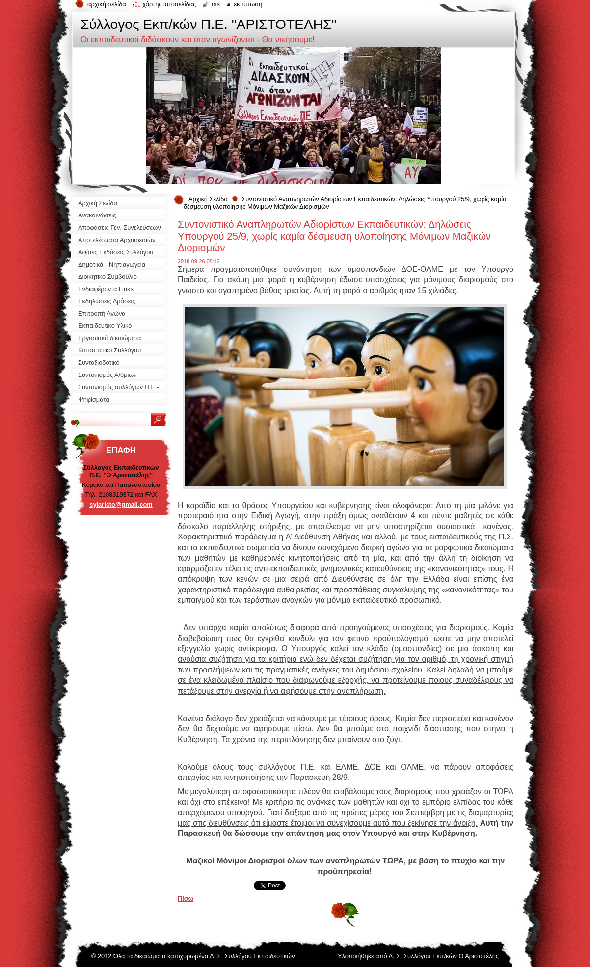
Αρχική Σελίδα (208, 199)
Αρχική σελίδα (106, 4)
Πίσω (185, 898)
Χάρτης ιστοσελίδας (169, 4)
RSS (216, 4)
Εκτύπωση (248, 4)
